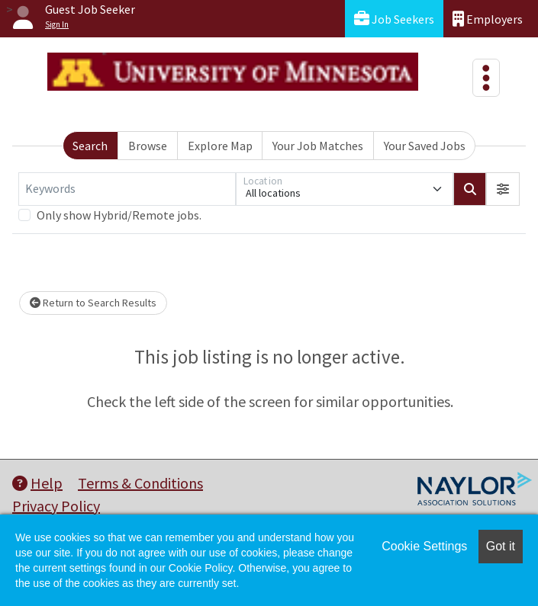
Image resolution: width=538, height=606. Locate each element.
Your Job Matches (317, 145)
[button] (503, 189)
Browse (147, 145)
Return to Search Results (93, 302)
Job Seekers (394, 18)
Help (37, 482)
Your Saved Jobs (425, 145)
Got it (500, 546)
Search (90, 145)
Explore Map (220, 145)
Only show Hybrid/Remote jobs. (119, 215)
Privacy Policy (56, 505)
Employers (488, 18)
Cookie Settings (424, 546)
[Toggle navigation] (486, 78)
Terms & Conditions (140, 482)
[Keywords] (127, 189)
